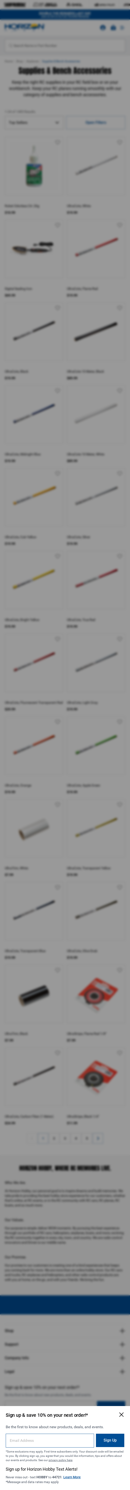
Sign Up (110, 1440)
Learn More (72, 1477)
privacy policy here (60, 1460)
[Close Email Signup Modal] (121, 1414)
